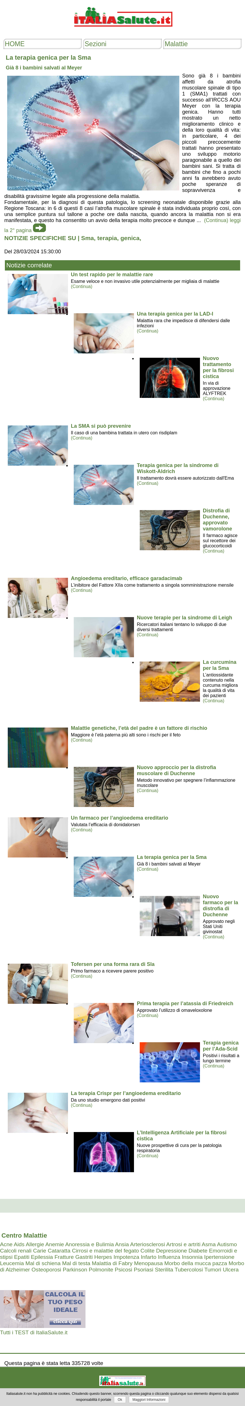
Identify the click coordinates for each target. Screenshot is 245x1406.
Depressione (171, 1251)
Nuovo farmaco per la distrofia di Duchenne (220, 905)
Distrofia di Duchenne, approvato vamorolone (217, 520)
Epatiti (21, 1257)
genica (130, 238)
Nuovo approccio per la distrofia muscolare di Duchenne (176, 770)
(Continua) (81, 286)
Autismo (227, 1244)
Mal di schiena (43, 1263)
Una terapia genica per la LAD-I (175, 314)
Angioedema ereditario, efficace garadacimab (126, 578)
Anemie (54, 1244)
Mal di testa (76, 1263)
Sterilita (164, 1270)
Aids (19, 1244)
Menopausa (148, 1263)
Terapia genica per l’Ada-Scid (221, 1046)
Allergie (35, 1244)
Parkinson (75, 1270)
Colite (148, 1251)
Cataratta (59, 1251)
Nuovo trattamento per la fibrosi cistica (218, 367)
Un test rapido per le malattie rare (112, 274)
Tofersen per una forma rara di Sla (113, 964)
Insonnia (192, 1257)
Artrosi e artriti (183, 1244)
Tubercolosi (189, 1270)
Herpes (103, 1257)
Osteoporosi (46, 1270)
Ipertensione (219, 1257)
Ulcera (230, 1270)
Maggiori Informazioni (149, 1400)
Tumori (212, 1270)
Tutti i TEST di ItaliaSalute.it (33, 1332)
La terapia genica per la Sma (172, 857)
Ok (120, 1400)
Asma (209, 1244)
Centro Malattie (24, 1235)
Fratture (64, 1257)
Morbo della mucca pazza (195, 1263)
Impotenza (126, 1257)
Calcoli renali (16, 1251)
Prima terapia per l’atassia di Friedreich (185, 1003)
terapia (107, 238)
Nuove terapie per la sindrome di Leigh (184, 618)
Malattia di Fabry (112, 1263)
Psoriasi (143, 1270)
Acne (6, 1244)
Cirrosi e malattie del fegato (105, 1251)
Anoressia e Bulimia (89, 1244)
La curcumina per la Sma (219, 665)
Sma (87, 238)
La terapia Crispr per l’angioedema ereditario (126, 1093)
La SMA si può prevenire (101, 426)
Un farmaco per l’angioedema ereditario (119, 818)
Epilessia (42, 1257)
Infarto (148, 1257)
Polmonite (101, 1270)
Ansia (122, 1244)
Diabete (197, 1251)
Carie (39, 1251)
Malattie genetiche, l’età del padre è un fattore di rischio (139, 728)
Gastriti (84, 1257)
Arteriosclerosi (147, 1244)
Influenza (169, 1257)
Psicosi (123, 1270)
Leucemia (12, 1263)
